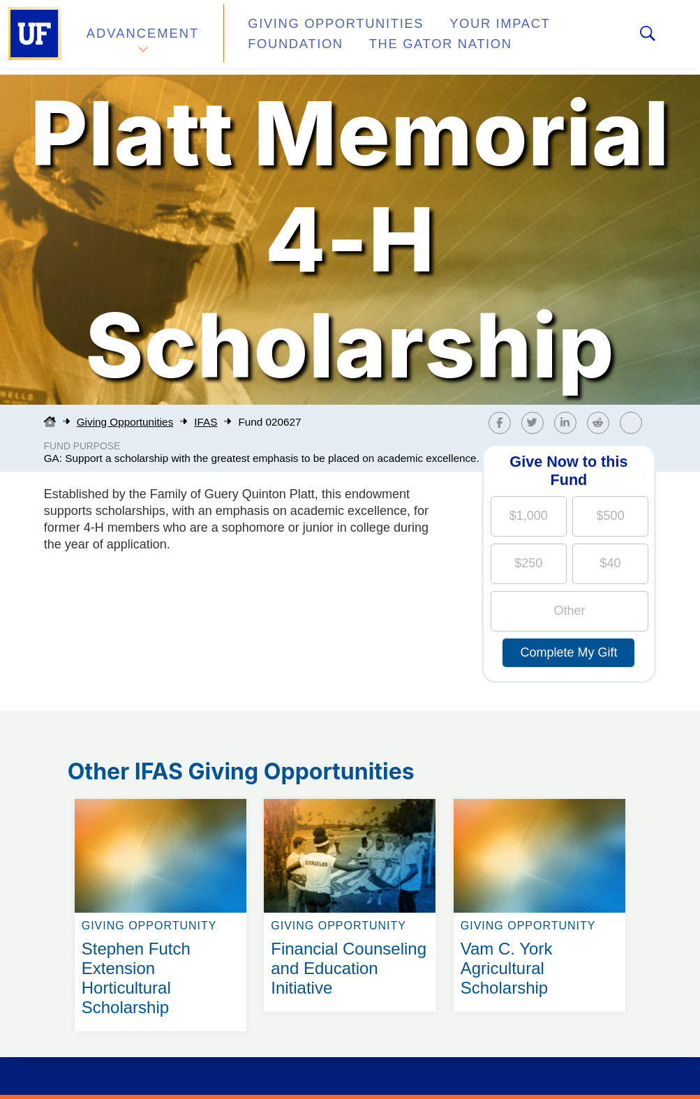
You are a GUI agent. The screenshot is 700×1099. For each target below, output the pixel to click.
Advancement (142, 37)
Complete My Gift (568, 652)
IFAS (205, 422)
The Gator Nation (413, 45)
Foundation (283, 45)
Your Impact (465, 30)
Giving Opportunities (318, 30)
